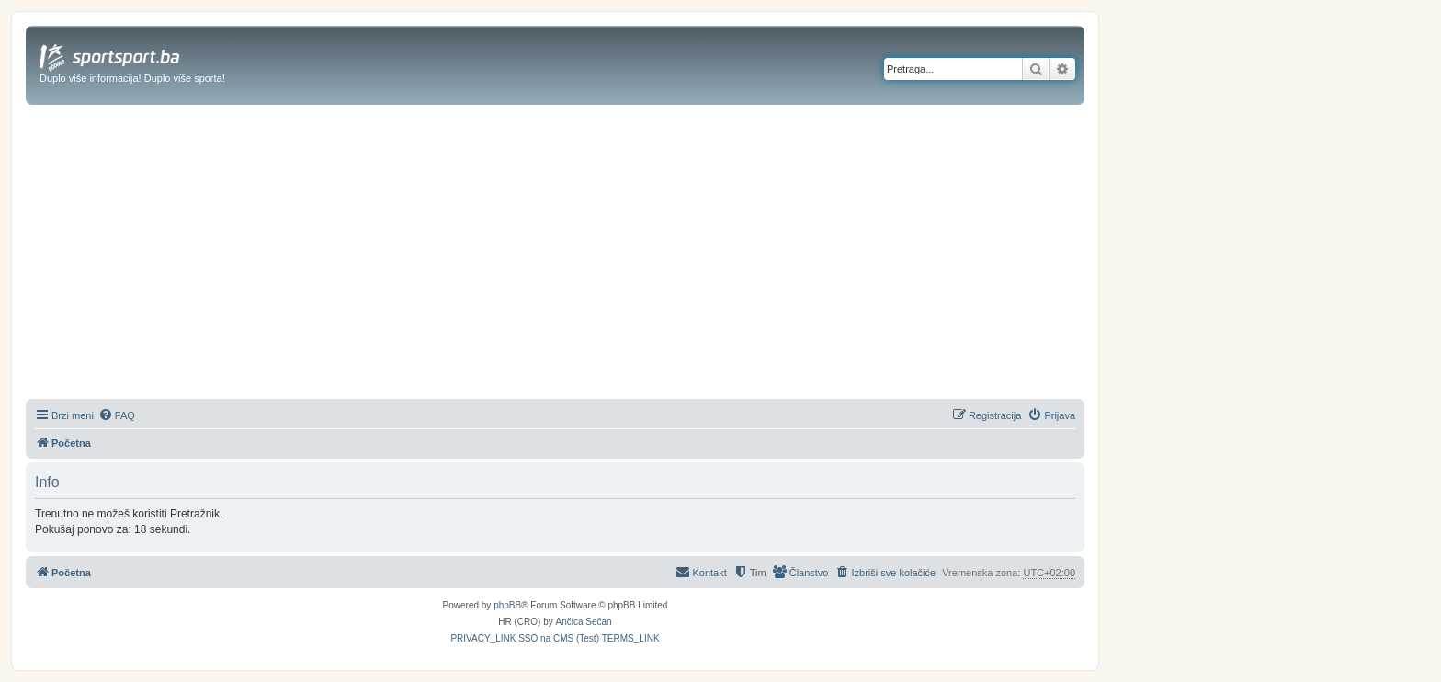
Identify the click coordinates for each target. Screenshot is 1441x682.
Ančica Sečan (584, 622)
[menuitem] (116, 415)
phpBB (507, 605)
